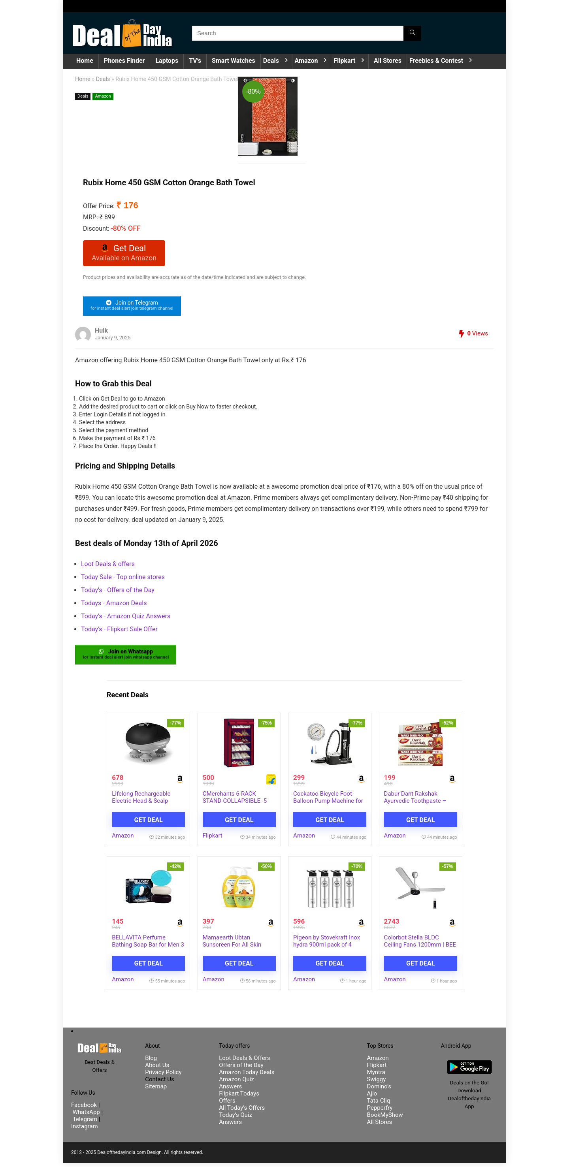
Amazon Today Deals (246, 1076)
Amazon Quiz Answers (236, 1087)
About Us (157, 1069)
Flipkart (344, 60)
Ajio (372, 1097)
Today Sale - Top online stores (123, 579)
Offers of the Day (241, 1069)
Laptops (166, 60)
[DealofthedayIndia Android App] (469, 1067)
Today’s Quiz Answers (235, 1122)
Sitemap (156, 1090)
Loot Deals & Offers (244, 1061)
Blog (151, 1061)
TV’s (195, 60)
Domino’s (379, 1090)
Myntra (376, 1076)
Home (84, 60)
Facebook (84, 1108)
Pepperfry (380, 1111)
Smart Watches (233, 60)
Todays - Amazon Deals (114, 605)
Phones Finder (124, 60)
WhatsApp (86, 1116)
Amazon (306, 60)
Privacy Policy (163, 1076)
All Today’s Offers (242, 1111)
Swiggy (376, 1083)
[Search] (412, 33)
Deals (271, 60)
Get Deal (148, 823)
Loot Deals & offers (108, 566)
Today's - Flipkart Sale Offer (119, 631)
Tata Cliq (378, 1104)
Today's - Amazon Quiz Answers (125, 618)
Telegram (85, 1123)
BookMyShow (385, 1118)
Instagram (84, 1130)
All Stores (387, 60)
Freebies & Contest (436, 60)
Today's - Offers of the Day (117, 592)
